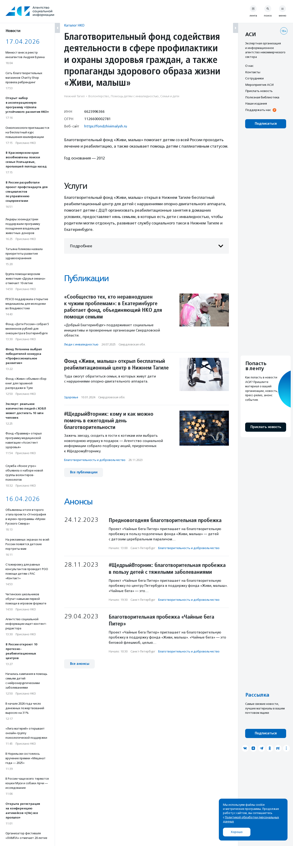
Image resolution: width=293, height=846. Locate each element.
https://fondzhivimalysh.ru (105, 126)
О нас (249, 65)
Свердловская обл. (132, 344)
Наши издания (256, 103)
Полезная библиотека (262, 97)
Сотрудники (254, 78)
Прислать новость (259, 91)
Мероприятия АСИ (259, 84)
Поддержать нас (258, 110)
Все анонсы (79, 664)
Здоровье (71, 397)
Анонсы (78, 502)
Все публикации (83, 472)
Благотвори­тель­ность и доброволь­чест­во (94, 460)
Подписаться (266, 123)
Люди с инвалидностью (81, 344)
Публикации (86, 278)
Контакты (252, 72)
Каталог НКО (74, 25)
